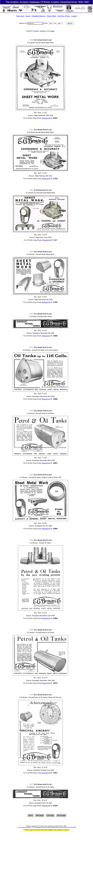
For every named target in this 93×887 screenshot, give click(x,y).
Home (30, 815)
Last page (50, 815)
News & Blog (51, 16)
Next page (39, 815)
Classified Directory (39, 16)
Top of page (61, 815)
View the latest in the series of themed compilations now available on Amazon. (46, 830)
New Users (20, 16)
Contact (74, 16)
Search (28, 16)
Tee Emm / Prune (63, 16)
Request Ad (46, 118)
